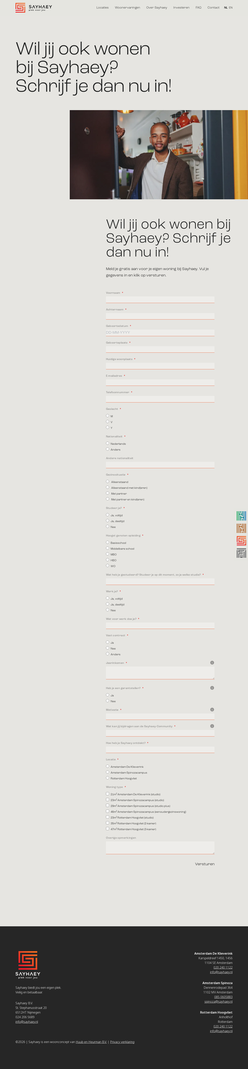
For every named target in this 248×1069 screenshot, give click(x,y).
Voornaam (113, 293)
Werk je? (112, 591)
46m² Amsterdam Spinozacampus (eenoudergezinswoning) (146, 811)
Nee (111, 526)
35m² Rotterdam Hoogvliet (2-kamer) (131, 823)
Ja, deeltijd (115, 521)
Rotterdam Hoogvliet (121, 778)
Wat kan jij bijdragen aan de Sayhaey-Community (160, 726)
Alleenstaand (117, 482)
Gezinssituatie (116, 474)
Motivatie (160, 710)
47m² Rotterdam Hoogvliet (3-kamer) (131, 829)
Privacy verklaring (122, 1042)
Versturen (204, 864)
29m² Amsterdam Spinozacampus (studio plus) (138, 805)
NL (225, 7)
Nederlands (116, 443)
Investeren (181, 7)
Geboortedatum (117, 326)
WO (110, 566)
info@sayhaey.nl (27, 1022)
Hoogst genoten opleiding (123, 535)
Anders (113, 449)
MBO (111, 554)
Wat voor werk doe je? (121, 619)
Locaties (102, 7)
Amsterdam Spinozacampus (126, 772)
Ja (110, 642)
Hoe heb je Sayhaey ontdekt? (126, 743)
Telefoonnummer (118, 392)
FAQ (198, 7)
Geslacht (112, 409)
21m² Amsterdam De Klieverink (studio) (133, 794)
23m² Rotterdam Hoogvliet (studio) (130, 817)
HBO (111, 560)
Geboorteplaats (117, 342)
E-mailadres (114, 376)
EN (230, 7)
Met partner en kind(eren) (125, 499)
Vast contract (116, 635)
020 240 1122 (223, 967)
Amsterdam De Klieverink (125, 766)
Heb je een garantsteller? (160, 688)
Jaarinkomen (160, 663)
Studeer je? (114, 508)
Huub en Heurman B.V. (91, 1042)
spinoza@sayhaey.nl (218, 1001)
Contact (214, 7)
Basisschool (116, 542)
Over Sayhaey (156, 7)
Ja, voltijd (114, 515)
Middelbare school (120, 548)
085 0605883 (223, 997)
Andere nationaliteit (119, 458)
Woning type (115, 787)
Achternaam (115, 309)
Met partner (116, 493)
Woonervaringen (127, 7)
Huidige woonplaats (119, 359)
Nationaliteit (114, 436)
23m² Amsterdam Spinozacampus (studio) (135, 800)
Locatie (111, 759)
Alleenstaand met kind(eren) (126, 487)
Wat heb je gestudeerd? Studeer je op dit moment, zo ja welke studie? (154, 574)
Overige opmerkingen (121, 838)
